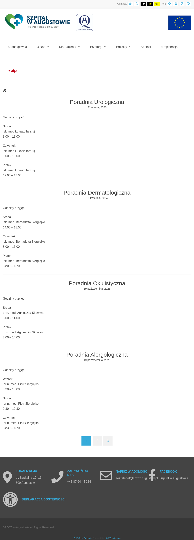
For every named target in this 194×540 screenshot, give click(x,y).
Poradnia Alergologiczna (97, 354)
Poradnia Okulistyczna (97, 283)
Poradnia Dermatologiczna (97, 192)
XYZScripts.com (113, 538)
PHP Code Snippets (83, 538)
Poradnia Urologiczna (97, 102)
